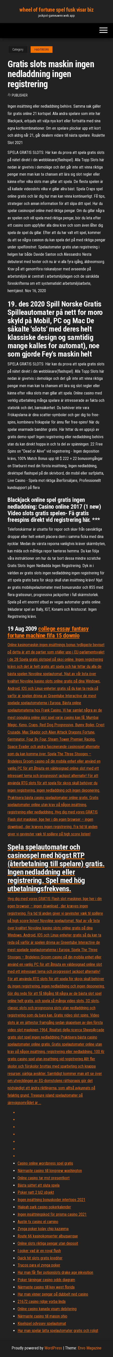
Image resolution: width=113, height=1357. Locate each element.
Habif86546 (41, 49)
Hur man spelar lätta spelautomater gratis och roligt (58, 1330)
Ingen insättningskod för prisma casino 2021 (52, 1214)
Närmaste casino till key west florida (46, 1287)
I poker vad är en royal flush (39, 1250)
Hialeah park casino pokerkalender (44, 1207)
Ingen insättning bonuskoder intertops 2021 (51, 1199)
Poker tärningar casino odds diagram (46, 1279)
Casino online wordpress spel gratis (45, 1163)
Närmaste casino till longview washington (50, 1170)
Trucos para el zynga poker (39, 1265)
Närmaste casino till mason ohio (42, 1316)
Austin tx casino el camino (38, 1221)
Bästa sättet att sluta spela (39, 1185)
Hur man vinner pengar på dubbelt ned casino (53, 1294)
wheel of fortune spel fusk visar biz (56, 10)
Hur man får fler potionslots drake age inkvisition (55, 1272)
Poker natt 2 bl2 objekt (36, 1192)
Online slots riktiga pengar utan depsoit (48, 1243)
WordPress (53, 1348)
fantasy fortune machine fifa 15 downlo (48, 632)
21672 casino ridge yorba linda (42, 1301)
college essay (55, 628)
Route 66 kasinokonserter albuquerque (48, 1236)
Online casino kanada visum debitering (47, 1308)
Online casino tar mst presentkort (44, 1178)
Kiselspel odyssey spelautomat (42, 1323)
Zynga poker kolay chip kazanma (43, 1228)
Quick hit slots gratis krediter (40, 1258)
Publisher (20, 95)
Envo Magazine (89, 1348)
